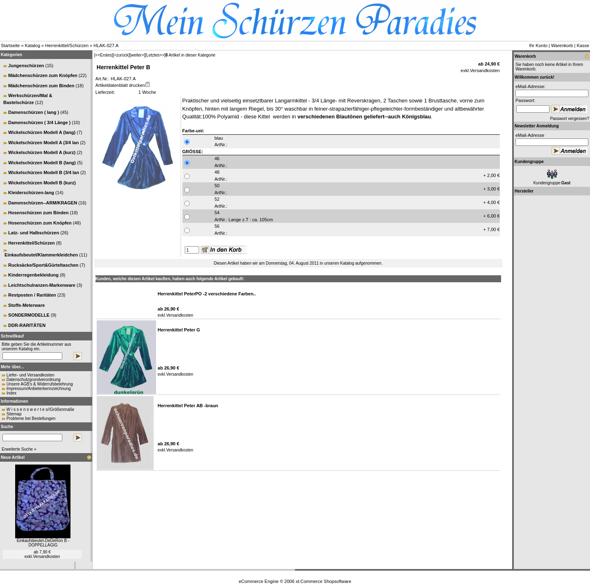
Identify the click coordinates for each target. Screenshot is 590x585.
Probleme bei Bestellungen (31, 418)
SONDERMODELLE (29, 315)
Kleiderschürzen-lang (31, 192)
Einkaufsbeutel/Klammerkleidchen (41, 254)
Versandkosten (46, 556)
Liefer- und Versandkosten (30, 375)
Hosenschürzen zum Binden (38, 212)
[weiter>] (137, 55)
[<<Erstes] (103, 55)
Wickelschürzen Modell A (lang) (41, 132)
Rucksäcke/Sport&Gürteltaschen (43, 265)
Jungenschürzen (26, 65)
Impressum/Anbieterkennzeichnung (39, 388)
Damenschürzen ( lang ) (33, 112)
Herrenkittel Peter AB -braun (188, 405)
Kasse (582, 45)
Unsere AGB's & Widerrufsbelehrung (40, 384)
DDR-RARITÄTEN (26, 325)
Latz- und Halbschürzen (33, 232)
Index (11, 393)
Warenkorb (562, 45)
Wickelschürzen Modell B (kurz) (42, 182)
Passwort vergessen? (569, 118)
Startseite (10, 45)
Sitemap (14, 414)
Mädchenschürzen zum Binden (41, 85)
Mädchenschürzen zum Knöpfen (42, 75)
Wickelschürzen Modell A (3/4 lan (43, 142)
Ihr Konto (538, 45)
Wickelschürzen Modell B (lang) (42, 162)
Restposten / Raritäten (32, 294)
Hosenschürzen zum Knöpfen (40, 222)
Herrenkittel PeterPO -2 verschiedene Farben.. (207, 293)
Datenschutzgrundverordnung (34, 379)
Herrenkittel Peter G (179, 329)
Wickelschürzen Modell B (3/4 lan (43, 172)
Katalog (32, 45)
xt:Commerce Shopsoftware (324, 581)
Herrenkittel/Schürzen (66, 45)
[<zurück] (121, 55)
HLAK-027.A (105, 45)
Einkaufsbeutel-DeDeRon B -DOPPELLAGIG (43, 542)
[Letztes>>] (155, 55)
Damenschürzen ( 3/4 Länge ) (39, 122)
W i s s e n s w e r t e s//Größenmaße (41, 409)
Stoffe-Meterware (26, 305)
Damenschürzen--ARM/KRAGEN (42, 202)
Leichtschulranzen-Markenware (41, 285)
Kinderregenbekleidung (33, 274)
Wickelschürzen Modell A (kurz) (41, 152)
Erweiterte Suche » (19, 449)
